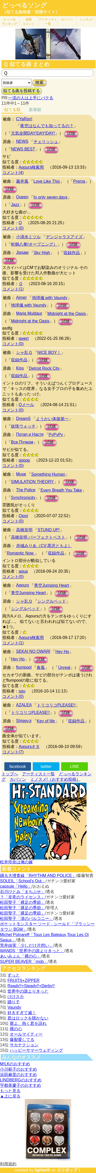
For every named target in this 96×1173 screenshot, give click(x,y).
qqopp (24, 460)
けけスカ (15, 996)
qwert (24, 338)
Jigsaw (22, 252)
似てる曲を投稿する (21, 91)
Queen (22, 197)
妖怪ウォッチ (23, 426)
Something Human (48, 474)
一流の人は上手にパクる (30, 98)
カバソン (67, 19)
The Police (26, 490)
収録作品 (71, 253)
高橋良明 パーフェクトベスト (38, 537)
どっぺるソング (24, 5)
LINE (74, 766)
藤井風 (22, 181)
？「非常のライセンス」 (22, 897)
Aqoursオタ (29, 746)
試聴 (71, 134)
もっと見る (10, 1091)
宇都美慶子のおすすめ (20, 1085)
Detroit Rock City (44, 368)
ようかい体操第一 (52, 419)
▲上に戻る (10, 1096)
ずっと (13, 975)
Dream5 (23, 418)
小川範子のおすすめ (18, 1069)
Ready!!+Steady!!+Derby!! (31, 986)
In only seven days (51, 197)
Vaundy (14, 1007)
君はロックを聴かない (27, 1018)
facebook (17, 766)
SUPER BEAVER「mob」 (24, 961)
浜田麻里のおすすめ (18, 1074)
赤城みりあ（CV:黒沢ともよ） (44, 546)
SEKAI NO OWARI (33, 651)
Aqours (22, 585)
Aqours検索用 (31, 167)
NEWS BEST (23, 149)
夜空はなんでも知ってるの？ (46, 126)
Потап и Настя (30, 434)
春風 (41, 667)
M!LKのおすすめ (15, 1064)
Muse (21, 474)
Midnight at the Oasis (66, 313)
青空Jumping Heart (51, 585)
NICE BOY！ (49, 352)
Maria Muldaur (29, 313)
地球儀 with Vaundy (49, 298)
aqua (23, 571)
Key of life (46, 721)
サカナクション (24, 1045)
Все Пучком (22, 442)
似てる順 (12, 109)
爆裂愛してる (22, 1039)
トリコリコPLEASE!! (56, 705)
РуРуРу (56, 434)
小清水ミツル (28, 237)
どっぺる (9, 22)
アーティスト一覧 (38, 774)
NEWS (22, 141)
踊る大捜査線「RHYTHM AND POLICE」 (38, 875)
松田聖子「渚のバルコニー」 (26, 918)
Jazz (15, 204)
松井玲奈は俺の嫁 (16, 862)
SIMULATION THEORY (32, 482)
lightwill (42, 1170)
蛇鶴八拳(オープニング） (34, 244)
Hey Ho (62, 651)
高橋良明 (24, 530)
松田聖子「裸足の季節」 (22, 902)
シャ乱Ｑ (24, 352)
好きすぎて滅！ (21, 1013)
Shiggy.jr (24, 721)
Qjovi (23, 516)
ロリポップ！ (69, 1170)
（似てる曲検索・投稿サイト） (30, 12)
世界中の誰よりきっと (27, 991)
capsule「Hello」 (16, 886)
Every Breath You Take (61, 490)
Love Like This (47, 181)
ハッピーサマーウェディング (36, 1050)
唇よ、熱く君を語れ (28, 1023)
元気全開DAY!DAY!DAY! (33, 133)
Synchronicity (23, 497)
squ (22, 691)
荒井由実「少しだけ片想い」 (26, 945)
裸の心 (16, 1029)
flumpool (23, 667)
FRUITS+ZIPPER (23, 980)
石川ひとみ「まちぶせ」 (22, 891)
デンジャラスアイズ (64, 237)
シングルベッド (51, 601)
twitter (46, 766)
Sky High (42, 253)
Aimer (21, 297)
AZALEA (24, 705)
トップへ (10, 774)
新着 (29, 22)
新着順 (35, 109)
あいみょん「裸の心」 (20, 956)
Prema (79, 181)
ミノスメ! (86, 19)
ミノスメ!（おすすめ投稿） (55, 779)
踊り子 (13, 1002)
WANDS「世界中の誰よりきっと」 (32, 951)
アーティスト (48, 22)
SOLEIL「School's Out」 (23, 881)
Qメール (26, 405)
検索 (39, 82)
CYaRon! (24, 119)
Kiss (20, 368)
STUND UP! (49, 530)
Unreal (64, 667)
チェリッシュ (46, 141)
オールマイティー (26, 1034)
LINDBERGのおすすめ (20, 1080)
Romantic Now (21, 553)
